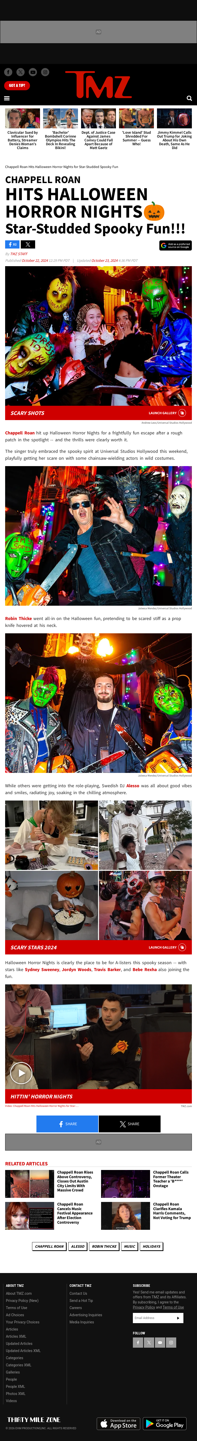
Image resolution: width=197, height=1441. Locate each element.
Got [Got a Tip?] (17, 85)
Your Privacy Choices (23, 1322)
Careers (76, 1308)
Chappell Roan (49, 1246)
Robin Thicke (104, 1246)
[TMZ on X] (20, 72)
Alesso (77, 1246)
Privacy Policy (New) (22, 1301)
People (11, 1379)
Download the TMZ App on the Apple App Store (118, 1423)
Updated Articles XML (23, 1351)
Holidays (151, 1246)
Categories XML (18, 1365)
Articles (12, 1329)
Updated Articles (19, 1344)
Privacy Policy (144, 1307)
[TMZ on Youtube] (33, 72)
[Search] (190, 98)
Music (129, 1246)
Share (67, 1124)
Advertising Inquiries (86, 1315)
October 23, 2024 (104, 260)
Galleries (13, 1372)
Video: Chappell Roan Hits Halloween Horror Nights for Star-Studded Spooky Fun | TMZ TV (42, 1106)
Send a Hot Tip (81, 1301)
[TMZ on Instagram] (45, 72)
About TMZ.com (19, 1293)
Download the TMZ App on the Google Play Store (164, 1423)
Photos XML (15, 1394)
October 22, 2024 (35, 260)
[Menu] (7, 98)
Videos (11, 1401)
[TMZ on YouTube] (160, 1342)
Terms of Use (16, 1308)
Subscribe (178, 1318)
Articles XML (16, 1336)
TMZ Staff (18, 253)
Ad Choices (15, 1315)
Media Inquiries (82, 1322)
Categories (14, 1358)
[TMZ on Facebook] (8, 72)
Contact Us (78, 1293)
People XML (15, 1386)
